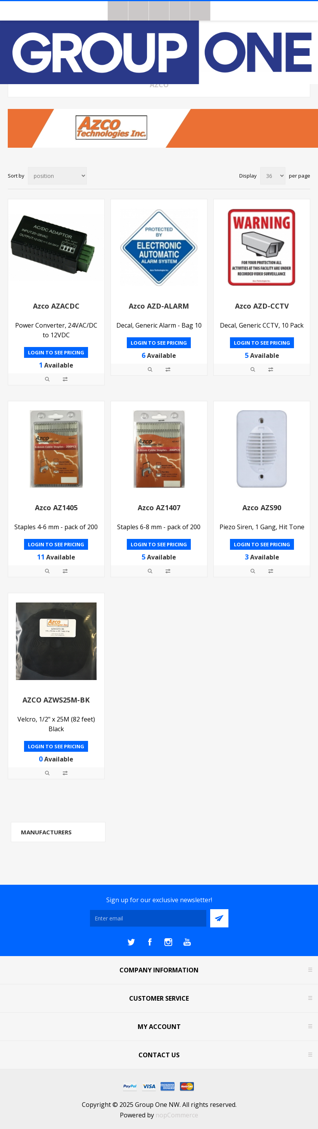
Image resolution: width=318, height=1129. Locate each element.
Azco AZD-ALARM (159, 306)
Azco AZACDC (56, 306)
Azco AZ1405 (56, 507)
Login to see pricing (56, 352)
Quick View (47, 379)
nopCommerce (177, 1115)
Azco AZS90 (261, 507)
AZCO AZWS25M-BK (56, 699)
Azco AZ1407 (159, 507)
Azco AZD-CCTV (262, 306)
